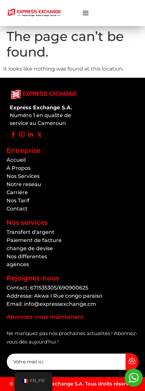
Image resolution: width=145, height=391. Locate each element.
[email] (66, 361)
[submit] (132, 362)
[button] (85, 13)
